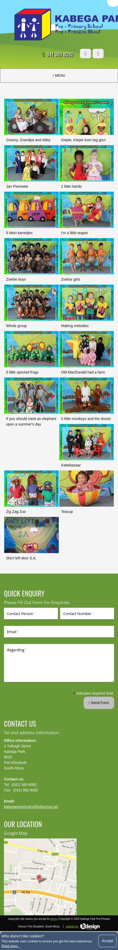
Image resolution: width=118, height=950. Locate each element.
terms (53, 918)
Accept (107, 941)
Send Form (99, 703)
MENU (59, 75)
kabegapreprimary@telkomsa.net (31, 807)
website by (83, 926)
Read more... (11, 946)
